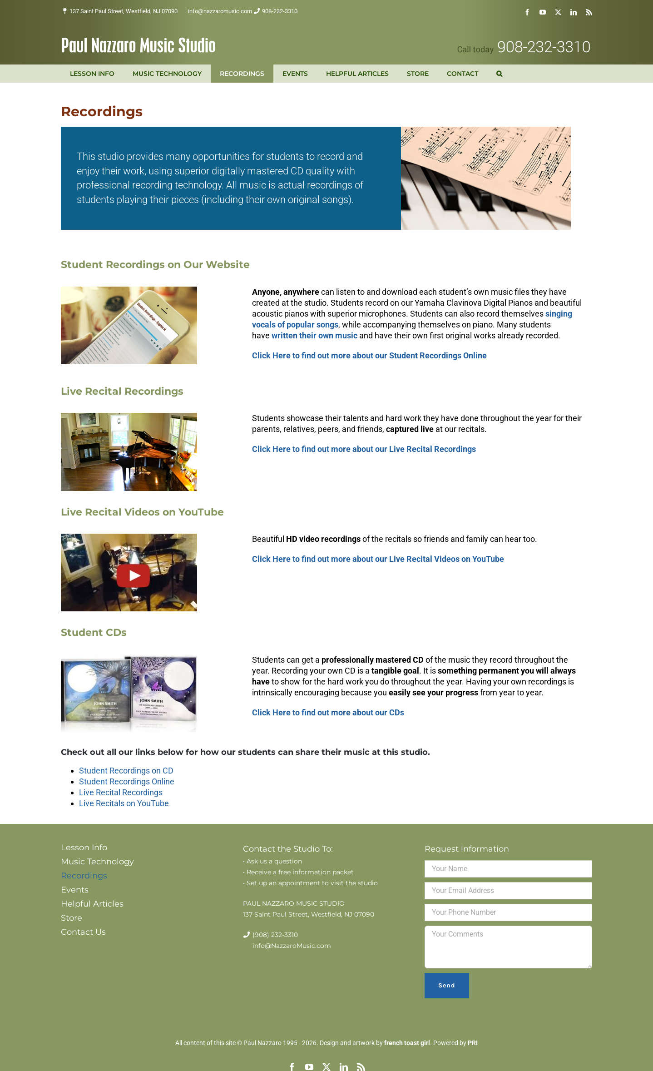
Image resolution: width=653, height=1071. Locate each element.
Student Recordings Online (126, 781)
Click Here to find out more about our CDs (328, 712)
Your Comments (508, 947)
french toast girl (407, 1042)
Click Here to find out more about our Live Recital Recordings (364, 449)
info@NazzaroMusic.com (291, 946)
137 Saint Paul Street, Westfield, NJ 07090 (123, 11)
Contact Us (83, 932)
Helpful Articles (92, 904)
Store (71, 918)
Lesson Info (84, 848)
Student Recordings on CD (126, 770)
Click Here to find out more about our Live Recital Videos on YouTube (378, 559)
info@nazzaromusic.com (220, 11)
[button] (499, 73)
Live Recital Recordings (121, 792)
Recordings (84, 876)
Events (75, 890)
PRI (473, 1042)
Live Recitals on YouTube (124, 803)
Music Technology (97, 862)
